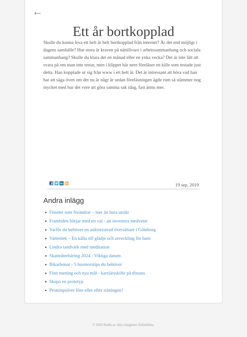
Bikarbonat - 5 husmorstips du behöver (85, 264)
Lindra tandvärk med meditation (79, 246)
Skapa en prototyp (66, 281)
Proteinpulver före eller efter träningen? (86, 290)
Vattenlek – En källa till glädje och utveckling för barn (100, 238)
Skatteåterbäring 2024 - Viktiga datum (85, 255)
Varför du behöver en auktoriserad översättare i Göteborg (102, 229)
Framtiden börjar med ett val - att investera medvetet (98, 220)
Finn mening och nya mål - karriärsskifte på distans (97, 272)
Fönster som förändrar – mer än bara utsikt (89, 212)
